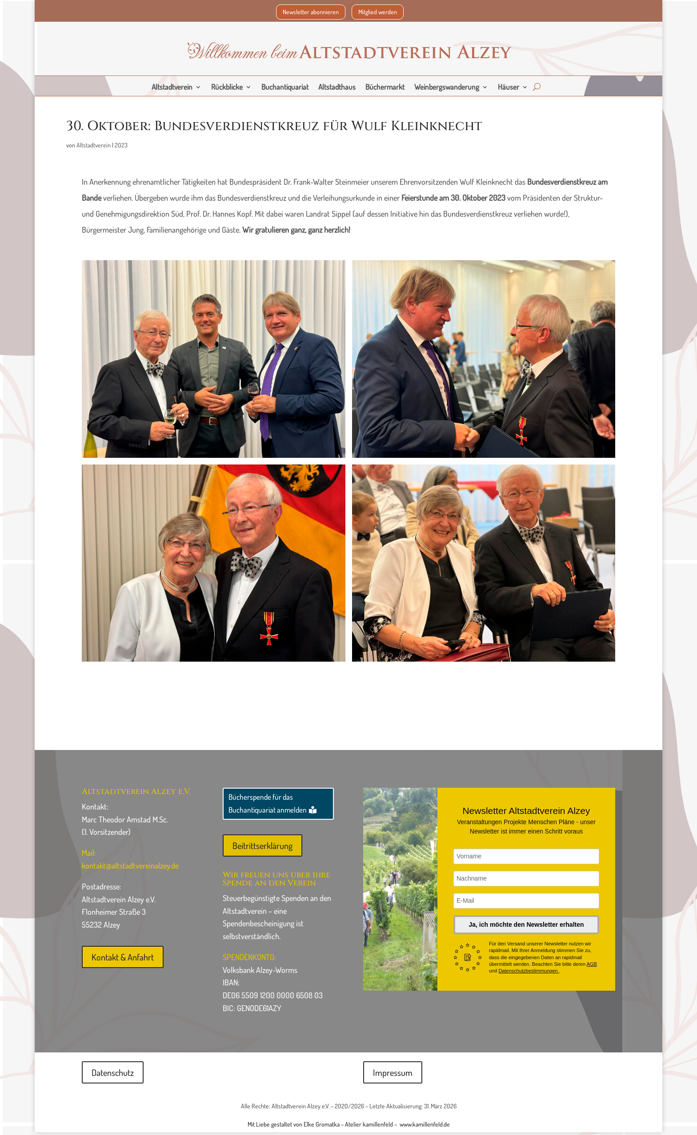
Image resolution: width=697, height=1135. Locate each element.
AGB (592, 966)
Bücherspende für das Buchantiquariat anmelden (267, 806)
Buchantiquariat (284, 87)
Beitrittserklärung (262, 848)
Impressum (393, 1075)
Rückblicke (227, 87)
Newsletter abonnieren (311, 12)
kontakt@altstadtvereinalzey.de (130, 868)
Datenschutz (113, 1075)
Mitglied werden (377, 12)
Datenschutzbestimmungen (528, 973)
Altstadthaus (337, 87)
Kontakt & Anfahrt (123, 959)
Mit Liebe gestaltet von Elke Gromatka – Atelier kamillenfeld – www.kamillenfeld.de (349, 1127)
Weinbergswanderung (446, 87)
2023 (121, 147)
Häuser (508, 87)
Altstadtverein (172, 87)
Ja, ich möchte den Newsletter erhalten (526, 927)
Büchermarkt (385, 87)
